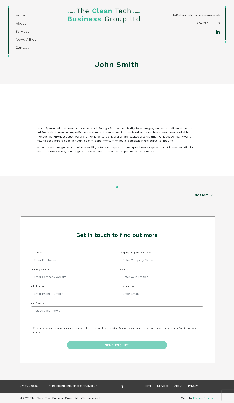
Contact (22, 47)
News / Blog (26, 39)
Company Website (40, 269)
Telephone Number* (41, 286)
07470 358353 (208, 23)
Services (22, 31)
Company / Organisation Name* (135, 253)
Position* (124, 269)
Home (21, 15)
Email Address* (127, 286)
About (21, 23)
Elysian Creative (204, 398)
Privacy (193, 385)
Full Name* (36, 253)
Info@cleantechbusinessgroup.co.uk (195, 15)
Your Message (37, 303)
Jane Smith (200, 195)
